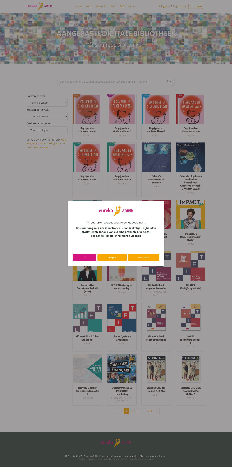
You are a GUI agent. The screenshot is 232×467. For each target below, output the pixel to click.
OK (84, 257)
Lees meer (143, 257)
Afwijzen (112, 257)
